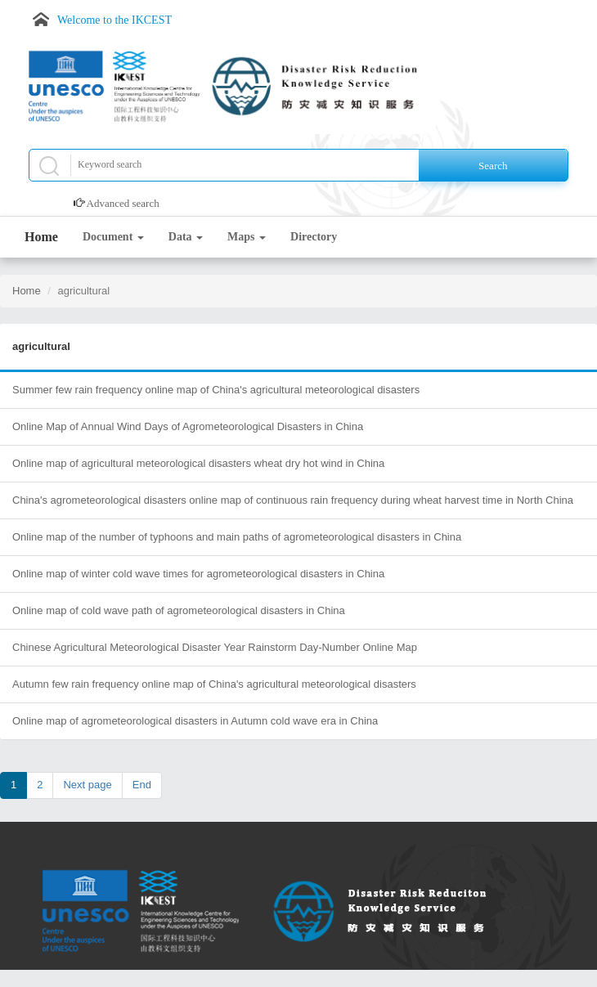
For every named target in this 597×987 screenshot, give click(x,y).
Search (492, 165)
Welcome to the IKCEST (114, 20)
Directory (313, 237)
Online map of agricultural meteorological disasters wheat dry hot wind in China (198, 463)
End (141, 784)
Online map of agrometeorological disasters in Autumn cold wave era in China (195, 721)
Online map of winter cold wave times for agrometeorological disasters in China (198, 574)
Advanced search (123, 203)
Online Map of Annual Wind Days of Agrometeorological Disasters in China (187, 426)
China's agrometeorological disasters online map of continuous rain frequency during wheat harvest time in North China (292, 500)
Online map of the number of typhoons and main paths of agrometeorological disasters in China (236, 537)
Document (113, 237)
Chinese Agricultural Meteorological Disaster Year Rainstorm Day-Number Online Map (214, 647)
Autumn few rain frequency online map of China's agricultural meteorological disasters (214, 684)
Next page (87, 784)
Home (41, 237)
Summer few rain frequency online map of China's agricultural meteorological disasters (216, 390)
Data (185, 237)
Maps (246, 237)
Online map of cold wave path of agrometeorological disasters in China (178, 610)
